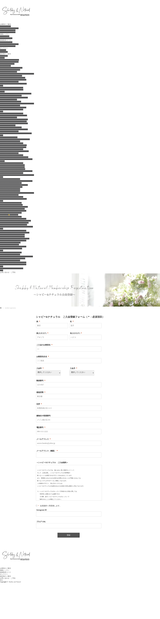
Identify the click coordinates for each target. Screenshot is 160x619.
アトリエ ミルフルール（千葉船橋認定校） (15, 139)
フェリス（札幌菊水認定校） (10, 70)
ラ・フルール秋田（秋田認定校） (11, 87)
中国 (1, 229)
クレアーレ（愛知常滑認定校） (11, 183)
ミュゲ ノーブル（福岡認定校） (11, 268)
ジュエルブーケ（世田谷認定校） (11, 113)
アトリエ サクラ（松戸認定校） (11, 155)
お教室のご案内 (5, 24)
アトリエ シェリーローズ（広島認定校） (14, 232)
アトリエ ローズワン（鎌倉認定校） (12, 169)
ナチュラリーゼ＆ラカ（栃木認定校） (13, 107)
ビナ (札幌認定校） (7, 64)
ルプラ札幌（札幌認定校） (9, 62)
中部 (1, 177)
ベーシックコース (6, 42)
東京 (1, 111)
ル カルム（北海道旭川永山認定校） (12, 78)
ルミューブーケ (5, 66)
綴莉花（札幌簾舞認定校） (9, 82)
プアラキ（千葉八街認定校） (10, 141)
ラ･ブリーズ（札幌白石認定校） (11, 68)
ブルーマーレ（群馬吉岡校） (10, 105)
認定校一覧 (4, 56)
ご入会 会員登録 (6, 38)
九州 (1, 266)
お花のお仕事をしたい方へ (9, 28)
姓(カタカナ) (42, 333)
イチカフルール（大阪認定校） (11, 217)
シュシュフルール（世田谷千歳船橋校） (14, 119)
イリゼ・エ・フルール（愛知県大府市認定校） (16, 181)
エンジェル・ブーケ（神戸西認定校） (13, 211)
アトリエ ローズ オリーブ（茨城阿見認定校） (17, 103)
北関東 (2, 91)
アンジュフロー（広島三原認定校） (12, 236)
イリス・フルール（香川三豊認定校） (13, 262)
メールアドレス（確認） (47, 451)
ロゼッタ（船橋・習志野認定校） (11, 143)
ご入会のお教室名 (44, 345)
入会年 (40, 368)
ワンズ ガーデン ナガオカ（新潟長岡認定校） (17, 193)
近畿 (1, 201)
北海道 (2, 58)
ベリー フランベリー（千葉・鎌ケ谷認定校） (16, 159)
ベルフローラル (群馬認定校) (10, 101)
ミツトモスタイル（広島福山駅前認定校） (14, 238)
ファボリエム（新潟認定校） (10, 189)
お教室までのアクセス (7, 32)
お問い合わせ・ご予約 (7, 272)
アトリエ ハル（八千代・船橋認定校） (13, 145)
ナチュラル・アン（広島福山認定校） (13, 230)
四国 (1, 250)
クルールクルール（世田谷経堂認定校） (14, 129)
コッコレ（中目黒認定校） (9, 131)
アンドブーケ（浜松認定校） (10, 191)
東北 (1, 86)
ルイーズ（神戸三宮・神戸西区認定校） (14, 207)
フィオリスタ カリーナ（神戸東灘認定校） (15, 221)
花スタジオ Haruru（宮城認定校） (11, 89)
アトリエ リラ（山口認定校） (10, 242)
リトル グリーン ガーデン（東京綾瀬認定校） (16, 133)
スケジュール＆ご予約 (7, 30)
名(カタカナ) (76, 333)
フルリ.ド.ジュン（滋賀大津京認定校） (13, 225)
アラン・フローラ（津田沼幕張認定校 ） (14, 157)
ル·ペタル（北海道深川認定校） (11, 76)
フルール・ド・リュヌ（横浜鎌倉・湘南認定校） (17, 175)
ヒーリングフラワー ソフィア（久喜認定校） (15, 93)
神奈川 (2, 161)
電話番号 (41, 427)
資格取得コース (5, 40)
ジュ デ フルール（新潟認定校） (11, 187)
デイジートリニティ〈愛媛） (10, 260)
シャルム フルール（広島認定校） (12, 234)
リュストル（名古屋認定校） (10, 179)
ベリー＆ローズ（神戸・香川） (11, 203)
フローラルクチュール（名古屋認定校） (14, 185)
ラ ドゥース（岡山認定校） (9, 244)
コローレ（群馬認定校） (8, 99)
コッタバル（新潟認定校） (9, 195)
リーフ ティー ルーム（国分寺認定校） (13, 115)
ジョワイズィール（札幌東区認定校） (13, 80)
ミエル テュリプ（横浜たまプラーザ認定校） (16, 171)
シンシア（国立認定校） (8, 117)
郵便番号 (41, 381)
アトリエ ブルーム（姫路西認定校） (13, 219)
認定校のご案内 (5, 54)
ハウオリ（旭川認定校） (8, 72)
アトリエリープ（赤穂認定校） (11, 213)
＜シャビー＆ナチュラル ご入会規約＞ (52, 462)
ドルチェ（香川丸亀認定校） (10, 254)
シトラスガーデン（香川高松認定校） (13, 264)
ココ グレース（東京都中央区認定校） (13, 121)
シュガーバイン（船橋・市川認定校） (13, 147)
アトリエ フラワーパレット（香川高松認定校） (16, 256)
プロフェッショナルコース (9, 44)
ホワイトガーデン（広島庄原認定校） (13, 240)
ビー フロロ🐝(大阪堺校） (9, 215)
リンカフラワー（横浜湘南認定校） (12, 167)
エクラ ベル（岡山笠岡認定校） (11, 248)
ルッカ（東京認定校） (7, 125)
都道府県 (41, 392)
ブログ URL (41, 522)
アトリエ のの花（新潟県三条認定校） (13, 199)
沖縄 (1, 270)
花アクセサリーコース (7, 46)
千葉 (1, 135)
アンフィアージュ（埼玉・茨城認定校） (14, 97)
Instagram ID (41, 510)
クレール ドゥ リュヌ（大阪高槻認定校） (14, 223)
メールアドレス (43, 439)
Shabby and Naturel (15, 582)
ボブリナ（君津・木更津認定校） (11, 149)
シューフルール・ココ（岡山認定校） (13, 246)
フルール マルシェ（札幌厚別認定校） (13, 84)
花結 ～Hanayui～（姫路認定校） (11, 205)
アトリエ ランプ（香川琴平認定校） (12, 258)
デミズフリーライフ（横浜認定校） (12, 165)
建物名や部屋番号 (43, 416)
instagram (3, 50)
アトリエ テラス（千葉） (8, 137)
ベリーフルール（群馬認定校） (11, 95)
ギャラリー (4, 48)
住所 (39, 404)
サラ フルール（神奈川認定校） (11, 163)
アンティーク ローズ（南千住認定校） (14, 123)
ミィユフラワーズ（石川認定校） (11, 197)
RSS (1, 580)
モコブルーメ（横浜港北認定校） (11, 173)
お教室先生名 (42, 356)
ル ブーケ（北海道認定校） (9, 60)
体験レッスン (4, 34)
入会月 (73, 368)
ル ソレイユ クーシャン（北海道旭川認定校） (17, 74)
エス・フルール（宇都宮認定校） (11, 109)
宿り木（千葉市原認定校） (9, 153)
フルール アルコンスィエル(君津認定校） (14, 151)
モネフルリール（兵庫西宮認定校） (12, 209)
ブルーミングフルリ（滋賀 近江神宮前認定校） (16, 227)
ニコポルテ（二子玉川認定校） (11, 127)
